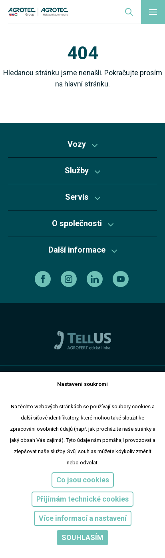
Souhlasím (82, 537)
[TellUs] (82, 339)
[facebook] (44, 279)
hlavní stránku (86, 84)
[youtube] (122, 279)
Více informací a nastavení (83, 518)
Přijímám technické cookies (82, 499)
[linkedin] (96, 279)
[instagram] (70, 279)
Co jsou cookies (82, 480)
